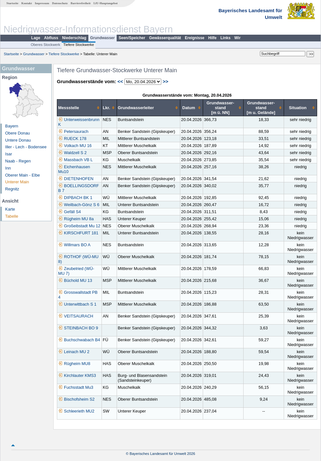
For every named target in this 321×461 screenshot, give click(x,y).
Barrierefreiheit (81, 3)
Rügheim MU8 (74, 363)
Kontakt (27, 3)
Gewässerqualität (165, 38)
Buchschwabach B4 (79, 339)
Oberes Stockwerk (45, 45)
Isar (8, 154)
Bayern (11, 126)
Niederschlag (74, 38)
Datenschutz (60, 3)
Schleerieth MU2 (76, 411)
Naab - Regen (18, 161)
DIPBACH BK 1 (75, 197)
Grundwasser (102, 38)
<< (120, 81)
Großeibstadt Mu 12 (79, 225)
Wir (237, 38)
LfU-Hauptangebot (106, 3)
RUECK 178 (72, 138)
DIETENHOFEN (76, 178)
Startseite (12, 3)
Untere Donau (18, 140)
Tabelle (11, 216)
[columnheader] (79, 108)
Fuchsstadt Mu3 (75, 387)
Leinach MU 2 (73, 351)
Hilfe (212, 38)
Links (225, 38)
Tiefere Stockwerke (78, 45)
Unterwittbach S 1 (77, 304)
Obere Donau (17, 133)
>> (165, 81)
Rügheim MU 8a (76, 218)
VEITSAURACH (75, 316)
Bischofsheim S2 (76, 399)
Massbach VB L (75, 159)
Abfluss (51, 38)
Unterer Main (17, 181)
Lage (35, 38)
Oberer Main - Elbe (22, 175)
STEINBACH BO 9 (78, 328)
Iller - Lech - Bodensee (26, 146)
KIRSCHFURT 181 (78, 232)
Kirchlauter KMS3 (77, 375)
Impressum (42, 3)
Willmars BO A (74, 244)
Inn (8, 168)
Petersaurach (73, 131)
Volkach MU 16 (75, 145)
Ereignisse (194, 38)
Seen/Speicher (132, 38)
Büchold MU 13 (75, 280)
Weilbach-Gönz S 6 (78, 204)
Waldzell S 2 (72, 152)
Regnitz (12, 189)
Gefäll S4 (69, 211)
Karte (10, 209)
